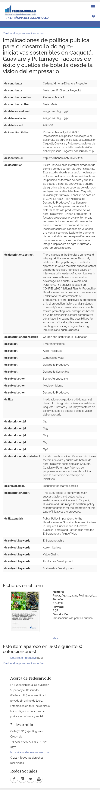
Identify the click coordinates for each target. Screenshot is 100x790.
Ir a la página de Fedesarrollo (27, 17)
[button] (93, 16)
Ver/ (55, 638)
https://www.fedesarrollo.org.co (29, 752)
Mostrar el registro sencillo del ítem (24, 33)
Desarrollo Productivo (23, 657)
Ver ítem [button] (12, 24)
